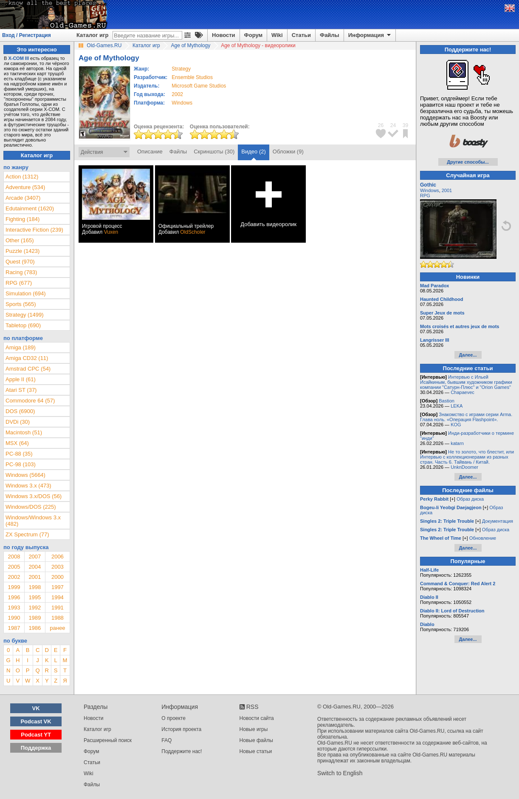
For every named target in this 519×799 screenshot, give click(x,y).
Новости (223, 35)
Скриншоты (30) (214, 151)
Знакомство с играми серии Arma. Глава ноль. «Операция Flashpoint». (466, 417)
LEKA (457, 405)
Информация (370, 35)
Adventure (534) (25, 187)
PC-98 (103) (21, 464)
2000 (57, 577)
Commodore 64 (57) (30, 400)
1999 (14, 587)
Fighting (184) (22, 219)
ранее (57, 628)
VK (36, 708)
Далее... (468, 354)
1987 (14, 628)
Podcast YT (36, 734)
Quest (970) (20, 261)
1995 (34, 597)
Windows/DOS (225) (31, 507)
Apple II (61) (21, 379)
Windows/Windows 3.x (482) (33, 520)
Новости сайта (257, 718)
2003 (57, 567)
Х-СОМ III (18, 58)
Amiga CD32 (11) (27, 358)
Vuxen (111, 232)
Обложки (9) (288, 151)
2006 (57, 556)
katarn (457, 443)
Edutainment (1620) (30, 208)
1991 (57, 607)
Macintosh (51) (24, 432)
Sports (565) (21, 304)
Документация (497, 521)
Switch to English (340, 773)
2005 (14, 567)
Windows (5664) (25, 475)
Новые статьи (256, 751)
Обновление (482, 538)
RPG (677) (19, 283)
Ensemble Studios (192, 77)
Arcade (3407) (23, 198)
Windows (429, 190)
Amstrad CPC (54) (28, 369)
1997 (57, 587)
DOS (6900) (20, 411)
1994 (57, 597)
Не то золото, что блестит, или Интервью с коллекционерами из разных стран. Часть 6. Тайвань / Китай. (467, 457)
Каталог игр (92, 35)
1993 (14, 607)
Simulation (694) (26, 293)
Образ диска (470, 499)
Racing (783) (21, 272)
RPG (425, 195)
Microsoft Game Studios (199, 86)
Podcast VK (35, 721)
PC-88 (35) (19, 453)
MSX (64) (17, 443)
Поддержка (36, 748)
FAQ (166, 740)
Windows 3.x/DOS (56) (34, 496)
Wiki (277, 35)
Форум (253, 35)
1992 (34, 607)
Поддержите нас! (181, 751)
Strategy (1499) (25, 315)
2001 (34, 577)
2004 (34, 567)
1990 (14, 618)
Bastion (446, 400)
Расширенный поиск (108, 740)
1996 (14, 597)
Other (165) (20, 240)
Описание (150, 151)
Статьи (301, 35)
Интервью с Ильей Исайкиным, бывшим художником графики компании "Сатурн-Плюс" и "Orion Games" (466, 382)
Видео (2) (253, 151)
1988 (57, 618)
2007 (34, 556)
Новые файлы (256, 740)
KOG (456, 424)
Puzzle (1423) (22, 251)
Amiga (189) (21, 347)
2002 (177, 94)
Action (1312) (22, 176)
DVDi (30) (18, 422)
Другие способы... (468, 161)
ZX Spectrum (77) (27, 534)
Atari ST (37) (21, 390)
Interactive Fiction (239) (34, 230)
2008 (14, 556)
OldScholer (192, 232)
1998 (34, 587)
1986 (34, 628)
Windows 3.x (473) (28, 485)
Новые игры (254, 729)
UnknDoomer (464, 467)
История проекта (181, 729)
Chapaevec (462, 392)
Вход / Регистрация (26, 35)
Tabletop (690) (23, 325)
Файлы (329, 35)
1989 (34, 618)
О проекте (173, 718)
